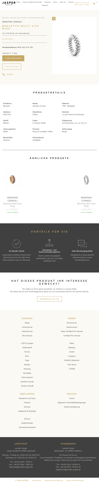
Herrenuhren (72, 323)
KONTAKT (72, 394)
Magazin (46, 5)
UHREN (72, 318)
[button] (54, 18)
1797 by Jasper (27, 343)
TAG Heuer (71, 364)
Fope (27, 360)
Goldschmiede (27, 423)
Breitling (71, 347)
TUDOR (72, 369)
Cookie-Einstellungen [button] (75, 480)
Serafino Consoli (27, 382)
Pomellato (27, 373)
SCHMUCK (27, 318)
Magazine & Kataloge (27, 411)
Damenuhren (72, 327)
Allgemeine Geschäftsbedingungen (72, 402)
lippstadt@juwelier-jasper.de (21, 467)
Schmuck (48, 2)
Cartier (72, 352)
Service (71, 2)
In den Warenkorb (13, 58)
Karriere (27, 407)
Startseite (5, 18)
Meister (27, 364)
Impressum (36, 480)
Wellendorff (27, 347)
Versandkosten (24, 33)
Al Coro (27, 352)
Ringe (27, 323)
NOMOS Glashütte (71, 360)
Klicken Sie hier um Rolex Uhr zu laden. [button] (83, 4)
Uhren (56, 2)
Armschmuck (27, 327)
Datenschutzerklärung (54, 480)
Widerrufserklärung (72, 407)
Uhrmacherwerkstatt (27, 427)
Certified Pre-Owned (71, 336)
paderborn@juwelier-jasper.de (68, 469)
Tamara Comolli (27, 386)
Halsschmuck (27, 331)
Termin (72, 398)
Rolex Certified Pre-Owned (33, 2)
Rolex (19, 2)
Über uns (64, 2)
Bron (27, 356)
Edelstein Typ (14, 18)
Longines (71, 356)
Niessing (27, 369)
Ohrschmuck (27, 336)
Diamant (24, 18)
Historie (27, 402)
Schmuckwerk (27, 377)
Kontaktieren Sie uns (49, 299)
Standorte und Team (27, 398)
